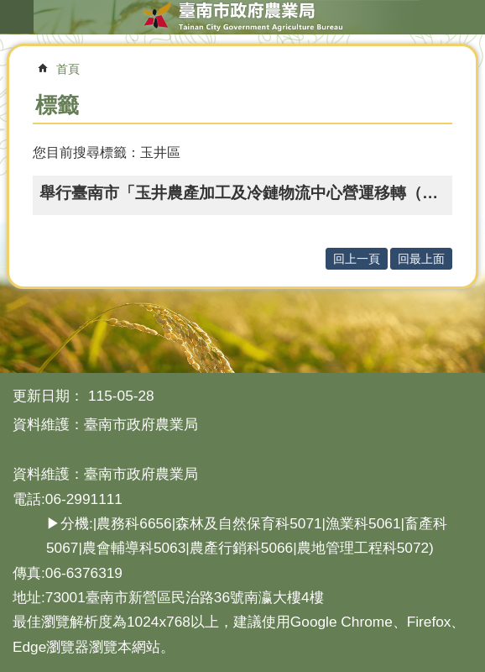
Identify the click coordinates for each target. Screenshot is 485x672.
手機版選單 (17, 17)
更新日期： (48, 395)
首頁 (68, 69)
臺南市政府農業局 (242, 17)
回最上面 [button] (421, 258)
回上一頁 (356, 258)
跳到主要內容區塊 (8, 8)
